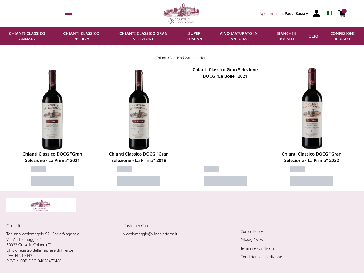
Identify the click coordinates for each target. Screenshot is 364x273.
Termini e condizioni (258, 248)
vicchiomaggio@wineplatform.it (150, 234)
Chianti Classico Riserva (81, 36)
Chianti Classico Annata (27, 36)
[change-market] (284, 13)
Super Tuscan (195, 36)
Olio (313, 36)
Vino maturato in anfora (239, 36)
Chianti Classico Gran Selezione (143, 36)
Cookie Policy (252, 231)
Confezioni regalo (342, 36)
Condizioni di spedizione (261, 256)
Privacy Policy (252, 239)
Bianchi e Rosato (286, 36)
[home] (182, 13)
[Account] (316, 13)
